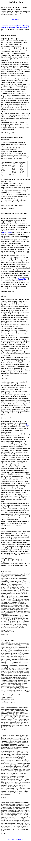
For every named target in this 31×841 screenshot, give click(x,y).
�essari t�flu (22, 279)
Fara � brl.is (15, 19)
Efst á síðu (11, 839)
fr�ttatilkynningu (7, 232)
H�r (27, 425)
